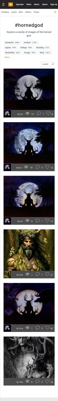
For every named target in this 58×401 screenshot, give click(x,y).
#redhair (31, 43)
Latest (14, 12)
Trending (5, 12)
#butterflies (13, 53)
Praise (36, 12)
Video (28, 4)
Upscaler (20, 4)
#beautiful (13, 43)
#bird (45, 53)
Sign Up (53, 4)
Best (21, 12)
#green (11, 48)
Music (36, 4)
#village (26, 48)
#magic (30, 53)
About (44, 4)
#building (43, 48)
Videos (28, 12)
